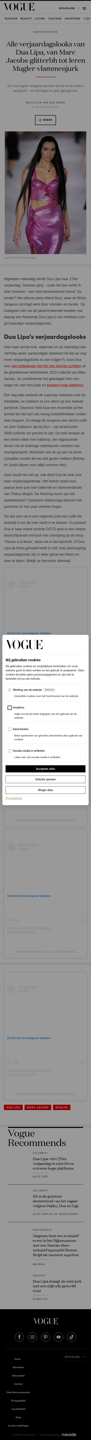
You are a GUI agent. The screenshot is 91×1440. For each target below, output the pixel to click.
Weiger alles (45, 790)
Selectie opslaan (45, 779)
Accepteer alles (45, 768)
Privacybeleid (14, 798)
